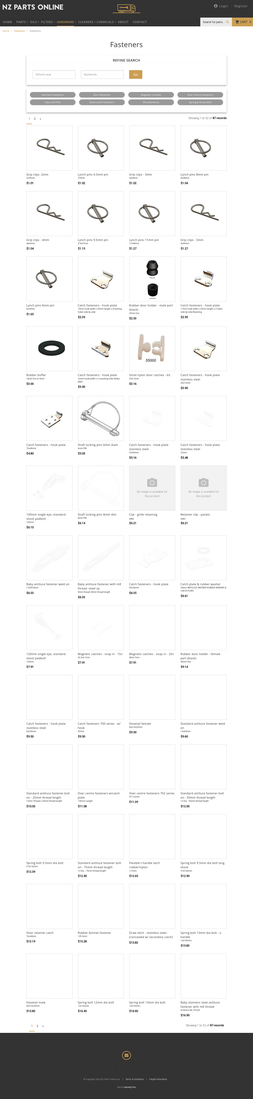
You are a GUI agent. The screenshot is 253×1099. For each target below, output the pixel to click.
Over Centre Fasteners (200, 94)
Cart (245, 22)
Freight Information (158, 1087)
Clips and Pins (53, 102)
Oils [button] (33, 22)
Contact (140, 22)
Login (221, 6)
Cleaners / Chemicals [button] (96, 22)
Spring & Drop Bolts (200, 102)
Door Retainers (102, 94)
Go (135, 74)
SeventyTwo (130, 1095)
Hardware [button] (65, 22)
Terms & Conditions (135, 1087)
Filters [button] (47, 22)
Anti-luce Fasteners (53, 94)
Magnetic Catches (151, 94)
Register (241, 6)
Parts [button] (21, 22)
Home (7, 22)
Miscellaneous (151, 102)
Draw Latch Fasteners (102, 102)
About (123, 22)
